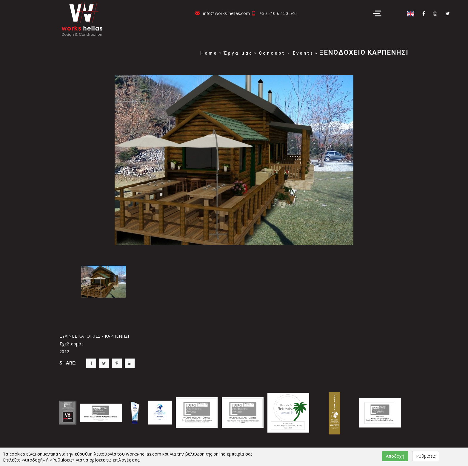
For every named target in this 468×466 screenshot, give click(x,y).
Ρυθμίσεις (425, 456)
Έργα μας (238, 53)
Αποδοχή (395, 456)
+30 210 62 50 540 (278, 13)
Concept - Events (286, 53)
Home (209, 53)
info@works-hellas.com (226, 13)
